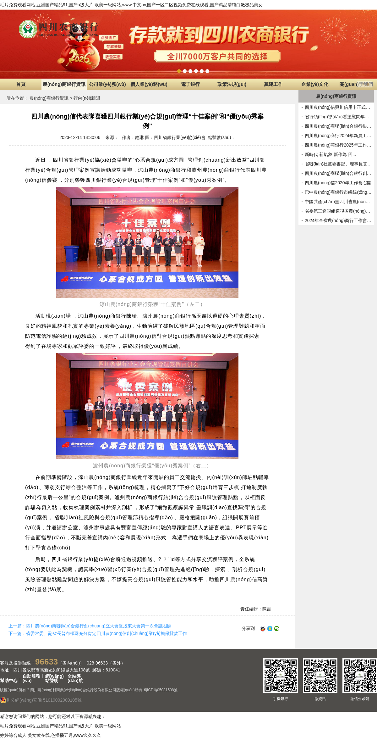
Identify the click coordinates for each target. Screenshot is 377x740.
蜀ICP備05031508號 (160, 690)
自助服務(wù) (31, 676)
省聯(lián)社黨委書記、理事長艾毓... (339, 163)
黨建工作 (273, 84)
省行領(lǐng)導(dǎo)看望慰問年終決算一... (339, 116)
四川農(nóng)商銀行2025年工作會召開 (339, 144)
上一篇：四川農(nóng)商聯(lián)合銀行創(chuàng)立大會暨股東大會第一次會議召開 (90, 625)
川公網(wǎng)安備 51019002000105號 (41, 700)
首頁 (20, 84)
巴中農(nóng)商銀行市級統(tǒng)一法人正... (339, 192)
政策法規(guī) (231, 84)
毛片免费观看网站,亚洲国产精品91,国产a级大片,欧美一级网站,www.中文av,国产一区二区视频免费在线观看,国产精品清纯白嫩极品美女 (131, 4)
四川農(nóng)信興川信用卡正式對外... (339, 107)
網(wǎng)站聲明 (54, 676)
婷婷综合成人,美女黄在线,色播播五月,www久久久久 (50, 735)
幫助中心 (9, 680)
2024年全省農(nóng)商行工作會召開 (339, 220)
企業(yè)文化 (315, 84)
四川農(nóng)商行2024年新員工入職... (339, 135)
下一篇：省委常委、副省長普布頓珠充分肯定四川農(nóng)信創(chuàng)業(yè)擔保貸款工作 (97, 633)
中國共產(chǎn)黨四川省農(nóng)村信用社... (339, 201)
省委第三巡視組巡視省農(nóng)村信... (339, 211)
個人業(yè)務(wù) (148, 84)
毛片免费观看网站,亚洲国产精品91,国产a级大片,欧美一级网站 (60, 725)
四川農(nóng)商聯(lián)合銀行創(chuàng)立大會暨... (339, 173)
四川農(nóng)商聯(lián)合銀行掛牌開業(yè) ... (339, 126)
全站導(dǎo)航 (75, 676)
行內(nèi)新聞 (87, 98)
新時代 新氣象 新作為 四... (330, 154)
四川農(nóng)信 (138, 336)
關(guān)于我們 (356, 84)
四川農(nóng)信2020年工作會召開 (338, 182)
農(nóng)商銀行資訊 (64, 84)
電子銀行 (190, 84)
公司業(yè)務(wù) (107, 84)
